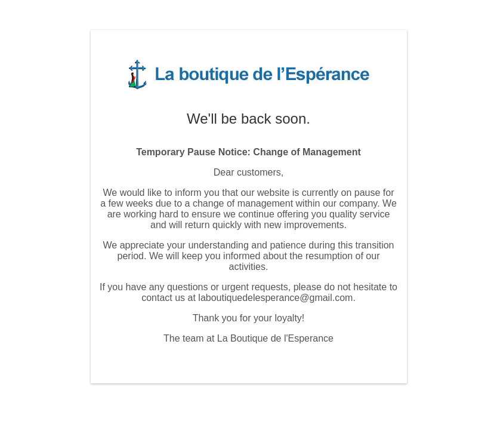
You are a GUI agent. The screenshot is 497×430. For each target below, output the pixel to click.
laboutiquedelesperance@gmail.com (275, 298)
